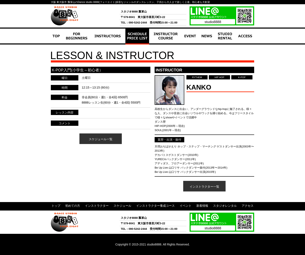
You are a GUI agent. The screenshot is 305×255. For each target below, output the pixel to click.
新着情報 (206, 46)
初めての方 (71, 46)
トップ (56, 46)
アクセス (243, 46)
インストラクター (105, 46)
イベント (189, 46)
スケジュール (135, 46)
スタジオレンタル (224, 49)
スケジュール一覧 (100, 139)
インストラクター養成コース (164, 49)
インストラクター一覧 (204, 186)
